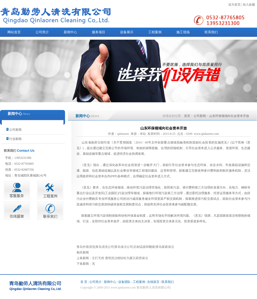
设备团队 (124, 282)
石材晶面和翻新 (144, 247)
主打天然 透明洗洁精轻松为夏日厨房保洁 (120, 258)
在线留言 (153, 282)
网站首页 (14, 32)
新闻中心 (70, 32)
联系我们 (211, 32)
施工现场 (183, 32)
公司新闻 (15, 129)
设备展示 (126, 32)
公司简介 (42, 32)
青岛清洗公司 (104, 247)
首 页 (83, 282)
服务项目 (98, 32)
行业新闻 (15, 139)
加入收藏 (249, 4)
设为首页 (234, 4)
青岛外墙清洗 (86, 247)
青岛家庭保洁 (165, 247)
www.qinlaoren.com (206, 134)
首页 (187, 116)
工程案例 (155, 32)
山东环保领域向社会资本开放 (229, 116)
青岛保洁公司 (123, 247)
